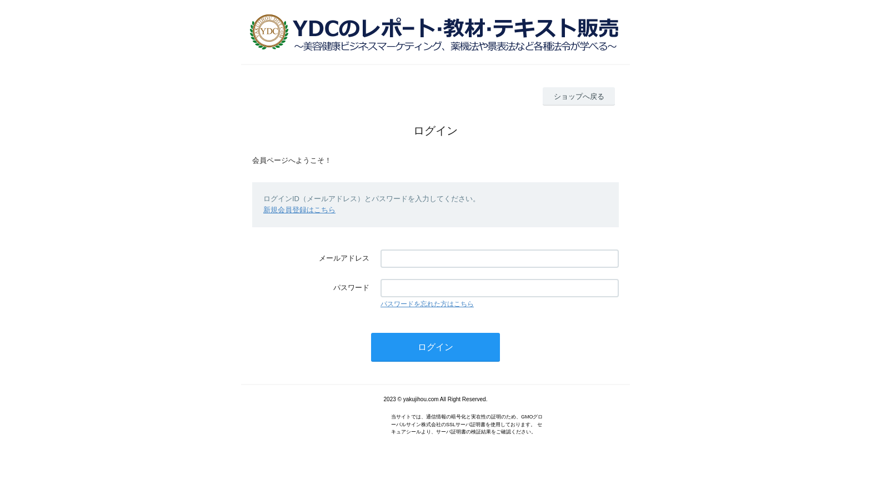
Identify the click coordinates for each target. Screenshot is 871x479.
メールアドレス (344, 258)
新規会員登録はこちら (299, 210)
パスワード (351, 287)
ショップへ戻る (579, 96)
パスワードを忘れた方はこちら (427, 304)
